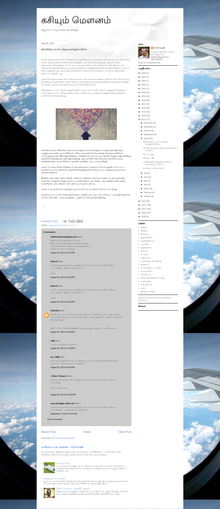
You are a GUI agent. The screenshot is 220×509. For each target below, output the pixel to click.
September (149, 134)
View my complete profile (149, 63)
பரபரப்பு (73, 225)
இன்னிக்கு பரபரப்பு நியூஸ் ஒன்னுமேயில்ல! (155, 143)
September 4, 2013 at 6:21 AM (63, 414)
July (146, 173)
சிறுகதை (167, 297)
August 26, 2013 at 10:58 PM (63, 394)
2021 (143, 88)
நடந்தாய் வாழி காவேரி (153, 168)
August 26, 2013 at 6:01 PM (62, 253)
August (147, 138)
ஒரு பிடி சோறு (62, 463)
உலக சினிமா (147, 271)
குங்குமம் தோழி (148, 291)
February (148, 192)
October (147, 130)
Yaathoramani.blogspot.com (63, 237)
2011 (143, 205)
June (146, 177)
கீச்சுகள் (144, 231)
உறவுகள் (145, 244)
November (149, 127)
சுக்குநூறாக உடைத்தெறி (54, 478)
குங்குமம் (145, 264)
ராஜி (52, 341)
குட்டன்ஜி (54, 357)
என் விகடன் (146, 284)
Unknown (54, 310)
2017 (143, 104)
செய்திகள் (63, 225)
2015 (143, 112)
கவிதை (144, 227)
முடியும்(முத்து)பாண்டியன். (62, 403)
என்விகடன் (146, 274)
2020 (143, 92)
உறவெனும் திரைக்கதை (151, 261)
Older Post (124, 431)
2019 (143, 96)
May (146, 181)
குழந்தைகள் (146, 247)
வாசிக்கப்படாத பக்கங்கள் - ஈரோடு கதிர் (62, 447)
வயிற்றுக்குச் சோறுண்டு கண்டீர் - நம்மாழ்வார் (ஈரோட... (157, 163)
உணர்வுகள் (146, 281)
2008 (143, 216)
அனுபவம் (53, 225)
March (147, 188)
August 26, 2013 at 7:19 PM (62, 348)
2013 (143, 119)
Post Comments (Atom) (63, 438)
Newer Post (48, 431)
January (147, 196)
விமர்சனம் (158, 297)
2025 (143, 73)
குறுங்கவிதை (146, 237)
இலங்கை (145, 234)
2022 (143, 84)
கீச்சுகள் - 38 (148, 158)
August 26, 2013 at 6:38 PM (62, 332)
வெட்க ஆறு (148, 154)
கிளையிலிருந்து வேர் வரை (153, 278)
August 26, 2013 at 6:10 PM (62, 277)
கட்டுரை (144, 254)
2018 (143, 100)
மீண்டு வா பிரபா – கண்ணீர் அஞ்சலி (72, 488)
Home (87, 431)
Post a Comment (54, 419)
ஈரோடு (144, 251)
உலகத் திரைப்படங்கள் (151, 268)
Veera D (54, 261)
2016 (143, 108)
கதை (143, 288)
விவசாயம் (143, 300)
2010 (143, 209)
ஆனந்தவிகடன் (148, 241)
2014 (143, 115)
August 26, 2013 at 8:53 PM (62, 367)
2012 (143, 201)
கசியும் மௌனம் (76, 20)
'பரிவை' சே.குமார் (58, 376)
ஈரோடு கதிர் (159, 48)
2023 (143, 81)
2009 (143, 213)
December (149, 123)
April (146, 184)
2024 (143, 77)
